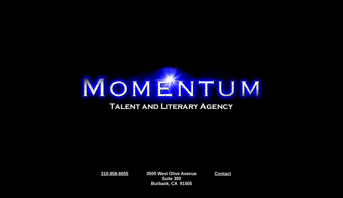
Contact (223, 173)
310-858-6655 (114, 173)
